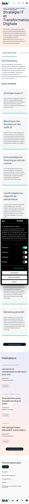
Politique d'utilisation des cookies (11, 486)
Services (17, 8)
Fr (19, 3)
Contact (5, 467)
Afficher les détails (19, 268)
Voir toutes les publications (14, 449)
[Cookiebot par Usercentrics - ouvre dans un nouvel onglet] (17, 221)
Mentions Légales (8, 475)
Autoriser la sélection (14, 277)
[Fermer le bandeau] (26, 221)
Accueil (5, 8)
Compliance (6, 479)
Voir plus (5, 386)
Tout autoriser (14, 272)
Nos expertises (11, 8)
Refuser (14, 282)
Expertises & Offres (9, 53)
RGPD (4, 482)
